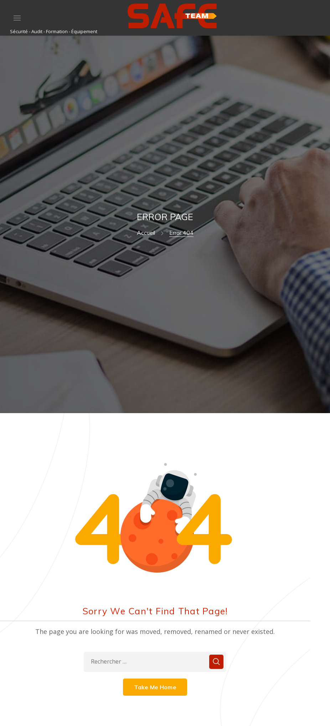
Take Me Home (155, 687)
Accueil (146, 232)
